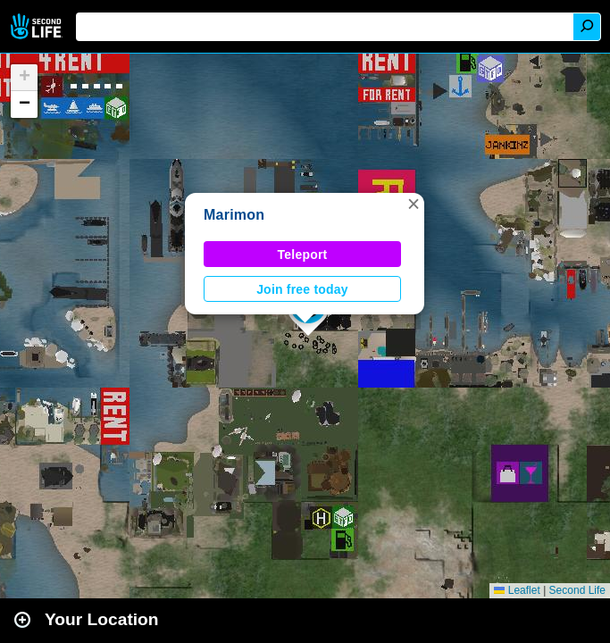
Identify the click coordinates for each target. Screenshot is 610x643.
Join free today (302, 289)
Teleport (303, 254)
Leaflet (516, 590)
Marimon (234, 214)
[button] (413, 203)
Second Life (38, 26)
